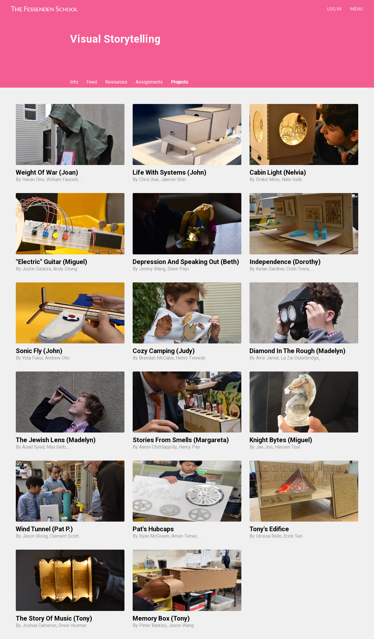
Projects (179, 82)
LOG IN (334, 8)
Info (74, 82)
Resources (116, 82)
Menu (356, 8)
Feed (91, 82)
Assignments (149, 82)
